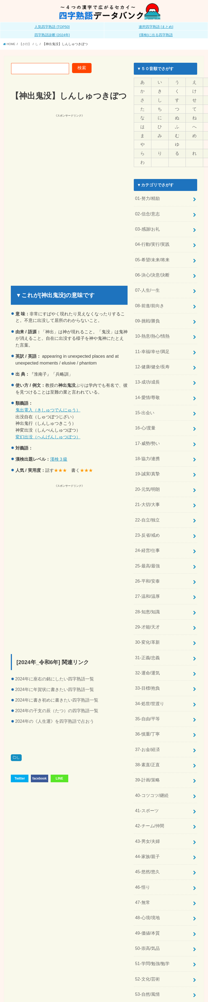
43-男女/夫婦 (146, 798)
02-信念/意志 (146, 210)
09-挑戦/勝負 (146, 310)
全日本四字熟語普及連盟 (180, 989)
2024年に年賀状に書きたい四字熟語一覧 (54, 690)
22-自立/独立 (146, 497)
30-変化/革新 (146, 612)
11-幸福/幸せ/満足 (151, 339)
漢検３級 (58, 460)
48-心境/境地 (146, 870)
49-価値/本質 (146, 884)
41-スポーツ (146, 770)
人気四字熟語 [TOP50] (52, 28)
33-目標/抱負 (146, 655)
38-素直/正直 (146, 727)
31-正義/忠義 (146, 626)
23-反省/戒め (146, 511)
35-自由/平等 (146, 683)
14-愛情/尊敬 (146, 382)
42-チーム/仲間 (148, 784)
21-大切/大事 (146, 482)
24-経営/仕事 (146, 525)
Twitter (19, 779)
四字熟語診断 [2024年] (52, 36)
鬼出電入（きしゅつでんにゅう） (47, 411)
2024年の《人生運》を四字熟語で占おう (54, 722)
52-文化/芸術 (146, 928)
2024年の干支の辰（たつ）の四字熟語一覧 (56, 711)
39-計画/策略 (146, 741)
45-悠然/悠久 (146, 827)
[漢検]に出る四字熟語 (156, 36)
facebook (39, 779)
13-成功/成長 (146, 367)
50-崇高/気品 (146, 899)
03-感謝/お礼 (146, 224)
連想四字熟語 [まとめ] (156, 28)
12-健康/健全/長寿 (151, 353)
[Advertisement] (66, 158)
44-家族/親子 (146, 813)
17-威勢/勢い (146, 425)
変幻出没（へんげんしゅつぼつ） (47, 437)
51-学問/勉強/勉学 (151, 913)
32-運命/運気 (146, 640)
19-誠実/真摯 (146, 454)
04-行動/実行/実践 (151, 238)
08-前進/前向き (148, 296)
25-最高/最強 (146, 540)
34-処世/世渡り (148, 669)
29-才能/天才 (146, 597)
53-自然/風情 (146, 942)
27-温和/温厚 (146, 569)
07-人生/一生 (146, 281)
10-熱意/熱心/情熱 (151, 324)
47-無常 (142, 856)
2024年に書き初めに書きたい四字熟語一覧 (56, 701)
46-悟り (142, 842)
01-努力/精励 (146, 195)
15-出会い (144, 396)
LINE (59, 779)
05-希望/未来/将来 (151, 252)
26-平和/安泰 (146, 554)
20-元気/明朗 (146, 468)
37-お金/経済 (146, 712)
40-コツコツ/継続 (150, 755)
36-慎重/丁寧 (146, 698)
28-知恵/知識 (146, 583)
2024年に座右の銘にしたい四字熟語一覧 (54, 680)
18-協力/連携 (146, 439)
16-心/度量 (144, 411)
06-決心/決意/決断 (151, 267)
